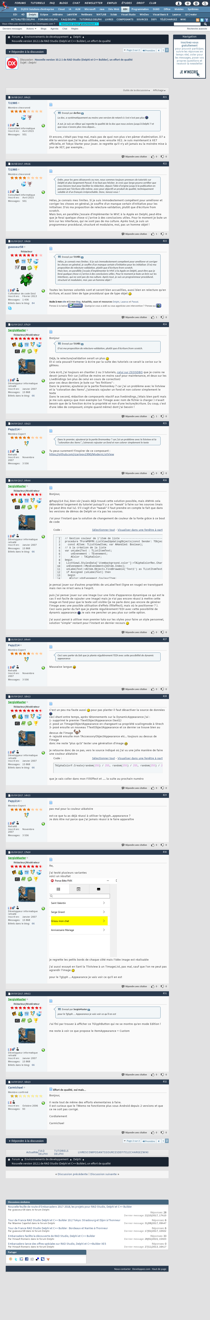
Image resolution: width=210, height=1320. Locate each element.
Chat (76, 3)
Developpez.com (141, 1268)
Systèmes (193, 9)
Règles (74, 28)
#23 (165, 240)
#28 (165, 696)
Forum (16, 37)
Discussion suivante (103, 1174)
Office (167, 9)
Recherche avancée (197, 28)
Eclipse (44, 14)
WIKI (183, 19)
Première (148, 50)
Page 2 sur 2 (133, 50)
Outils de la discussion (135, 90)
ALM (77, 9)
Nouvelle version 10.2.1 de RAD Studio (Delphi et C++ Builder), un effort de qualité (83, 59)
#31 (165, 993)
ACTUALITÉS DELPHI (23, 19)
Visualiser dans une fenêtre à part (140, 530)
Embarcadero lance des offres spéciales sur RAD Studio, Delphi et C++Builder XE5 (57, 1244)
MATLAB (101, 14)
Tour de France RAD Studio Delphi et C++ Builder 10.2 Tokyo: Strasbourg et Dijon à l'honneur (64, 1220)
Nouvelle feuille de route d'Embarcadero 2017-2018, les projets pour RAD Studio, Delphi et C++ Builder (70, 1207)
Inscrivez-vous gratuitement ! (79, 24)
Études (126, 3)
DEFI (154, 19)
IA (70, 9)
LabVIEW (72, 14)
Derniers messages (12, 28)
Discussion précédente (73, 1174)
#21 (165, 97)
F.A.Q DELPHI (68, 19)
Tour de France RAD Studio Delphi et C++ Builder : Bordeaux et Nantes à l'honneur (58, 1228)
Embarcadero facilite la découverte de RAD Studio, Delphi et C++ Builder (51, 1236)
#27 (165, 639)
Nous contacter (122, 1268)
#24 (165, 324)
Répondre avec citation (134, 156)
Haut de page (159, 1268)
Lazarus (176, 14)
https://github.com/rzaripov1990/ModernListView (81, 454)
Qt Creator (191, 14)
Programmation (140, 9)
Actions (30, 28)
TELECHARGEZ (133, 1152)
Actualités (32, 1152)
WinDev (144, 14)
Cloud (61, 9)
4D (23, 14)
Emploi (111, 3)
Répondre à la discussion (26, 51)
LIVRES (109, 19)
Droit (140, 3)
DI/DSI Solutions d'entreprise (37, 9)
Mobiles (179, 9)
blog (78, 302)
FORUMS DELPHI (48, 19)
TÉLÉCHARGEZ (168, 19)
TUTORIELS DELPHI (90, 19)
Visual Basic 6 (160, 14)
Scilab (113, 14)
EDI (125, 9)
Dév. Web (113, 9)
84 (33, 303)
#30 (165, 851)
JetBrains (57, 14)
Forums (20, 3)
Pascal (135, 302)
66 (33, 395)
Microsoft (89, 9)
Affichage (158, 90)
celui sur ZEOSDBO (130, 372)
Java (101, 9)
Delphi (32, 14)
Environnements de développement (46, 37)
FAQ (52, 3)
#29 (165, 795)
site (64, 302)
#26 (165, 480)
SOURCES (142, 19)
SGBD (156, 9)
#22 (165, 163)
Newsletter (93, 3)
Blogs (63, 3)
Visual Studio (128, 14)
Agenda (54, 28)
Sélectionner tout (103, 530)
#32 (165, 1081)
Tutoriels (37, 3)
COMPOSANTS (124, 19)
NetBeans (86, 14)
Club (152, 3)
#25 (165, 423)
